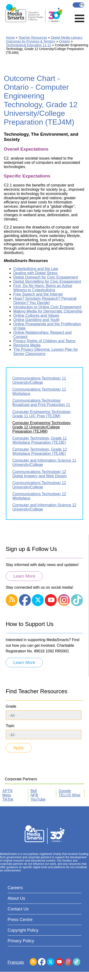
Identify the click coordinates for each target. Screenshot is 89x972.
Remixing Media (27, 345)
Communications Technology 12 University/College (39, 485)
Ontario (64, 41)
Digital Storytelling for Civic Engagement (47, 281)
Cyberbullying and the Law (35, 269)
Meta (6, 795)
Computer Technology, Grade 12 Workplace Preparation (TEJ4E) (39, 451)
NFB (34, 795)
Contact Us (18, 909)
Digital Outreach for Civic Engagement (45, 277)
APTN (7, 791)
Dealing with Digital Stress (35, 273)
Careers (15, 887)
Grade (11, 706)
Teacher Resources (33, 37)
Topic (10, 726)
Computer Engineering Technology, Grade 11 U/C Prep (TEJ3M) (41, 414)
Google (65, 791)
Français (78, 5)
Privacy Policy (21, 940)
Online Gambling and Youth (36, 320)
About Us (16, 898)
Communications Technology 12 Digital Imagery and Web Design (39, 474)
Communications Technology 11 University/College (39, 380)
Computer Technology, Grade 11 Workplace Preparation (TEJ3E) (39, 440)
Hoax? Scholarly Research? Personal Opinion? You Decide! (44, 300)
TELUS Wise (69, 795)
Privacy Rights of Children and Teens (44, 341)
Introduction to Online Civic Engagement (47, 307)
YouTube (38, 799)
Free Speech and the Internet (38, 294)
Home (10, 37)
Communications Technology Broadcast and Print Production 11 (41, 402)
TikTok (7, 799)
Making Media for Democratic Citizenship (47, 311)
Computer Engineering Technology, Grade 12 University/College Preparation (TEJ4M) (41, 427)
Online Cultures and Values (36, 315)
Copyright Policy (23, 930)
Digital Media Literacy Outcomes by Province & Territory (44, 39)
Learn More (24, 576)
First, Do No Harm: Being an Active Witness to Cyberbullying (42, 288)
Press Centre (20, 919)
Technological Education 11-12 (28, 45)
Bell (34, 791)
